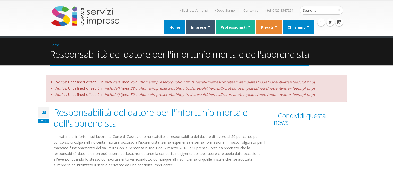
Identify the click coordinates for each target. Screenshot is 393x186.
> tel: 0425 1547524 (278, 10)
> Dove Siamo (224, 10)
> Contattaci (250, 10)
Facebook (321, 22)
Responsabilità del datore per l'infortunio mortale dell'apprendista (150, 118)
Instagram (339, 22)
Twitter (330, 22)
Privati (269, 27)
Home (174, 27)
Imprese (200, 27)
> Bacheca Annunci (193, 10)
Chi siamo (298, 27)
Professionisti (235, 27)
